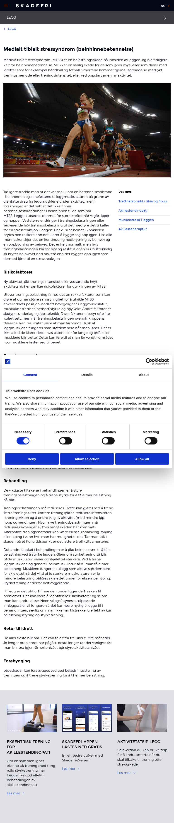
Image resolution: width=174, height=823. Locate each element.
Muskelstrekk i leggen (136, 220)
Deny (32, 459)
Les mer (16, 793)
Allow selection (87, 459)
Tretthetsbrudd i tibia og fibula (142, 201)
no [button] (163, 5)
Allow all (142, 459)
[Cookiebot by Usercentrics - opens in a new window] (149, 361)
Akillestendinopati (132, 211)
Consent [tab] (30, 374)
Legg (11, 17)
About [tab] (144, 374)
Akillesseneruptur (132, 229)
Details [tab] (87, 374)
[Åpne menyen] (5, 5)
